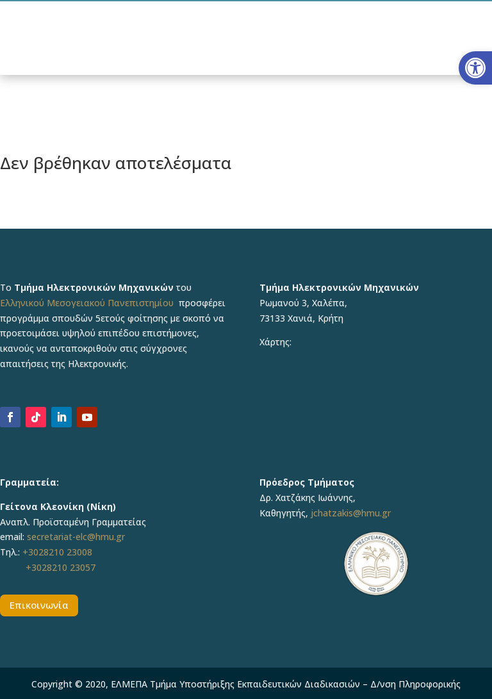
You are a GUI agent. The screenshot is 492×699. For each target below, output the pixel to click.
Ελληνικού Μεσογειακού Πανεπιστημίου (87, 303)
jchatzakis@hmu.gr (351, 513)
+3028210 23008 (57, 552)
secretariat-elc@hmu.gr (76, 536)
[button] (475, 68)
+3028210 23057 (60, 567)
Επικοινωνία (39, 604)
